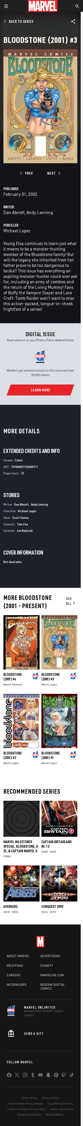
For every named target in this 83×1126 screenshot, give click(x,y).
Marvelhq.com (52, 975)
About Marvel (18, 956)
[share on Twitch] (64, 1076)
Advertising (50, 956)
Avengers (10, 906)
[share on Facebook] (9, 1076)
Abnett (7, 684)
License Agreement (61, 1109)
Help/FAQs (15, 965)
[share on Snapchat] (48, 1076)
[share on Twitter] (17, 1076)
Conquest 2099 (52, 906)
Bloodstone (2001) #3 (50, 676)
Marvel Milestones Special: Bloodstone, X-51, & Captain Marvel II (21, 846)
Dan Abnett (14, 212)
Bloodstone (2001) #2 (12, 755)
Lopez (53, 684)
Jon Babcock (25, 530)
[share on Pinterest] (56, 1076)
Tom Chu (22, 524)
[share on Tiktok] (71, 1076)
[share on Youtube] (40, 1076)
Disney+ (46, 965)
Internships (17, 985)
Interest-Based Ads (29, 1114)
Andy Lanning (40, 212)
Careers (14, 975)
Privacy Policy (50, 1098)
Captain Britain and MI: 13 (56, 844)
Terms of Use (30, 1098)
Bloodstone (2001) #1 (50, 755)
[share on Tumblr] (32, 1076)
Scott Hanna (20, 517)
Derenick (17, 684)
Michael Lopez (16, 230)
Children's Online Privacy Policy (26, 1109)
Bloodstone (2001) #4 (12, 676)
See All (71, 601)
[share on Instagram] (25, 1076)
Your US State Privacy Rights (25, 1103)
